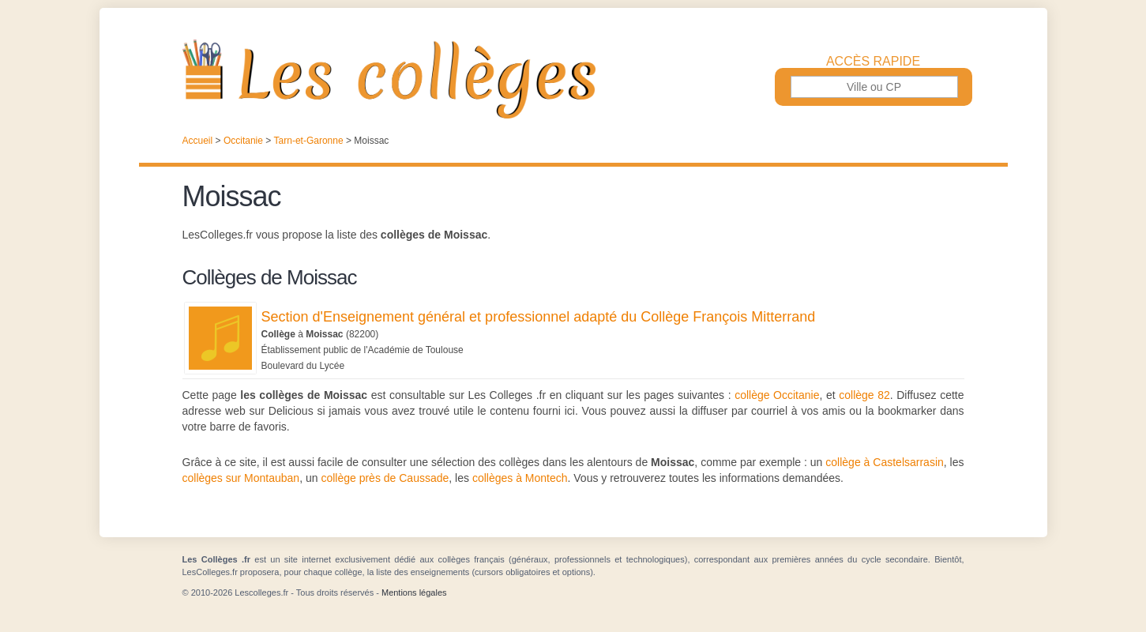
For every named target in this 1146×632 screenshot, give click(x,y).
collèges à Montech (520, 478)
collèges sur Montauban (241, 478)
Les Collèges (573, 79)
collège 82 (864, 395)
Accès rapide (873, 61)
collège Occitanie (777, 395)
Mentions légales (414, 592)
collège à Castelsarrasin (884, 462)
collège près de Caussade (385, 478)
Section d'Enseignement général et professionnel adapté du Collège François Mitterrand (538, 317)
